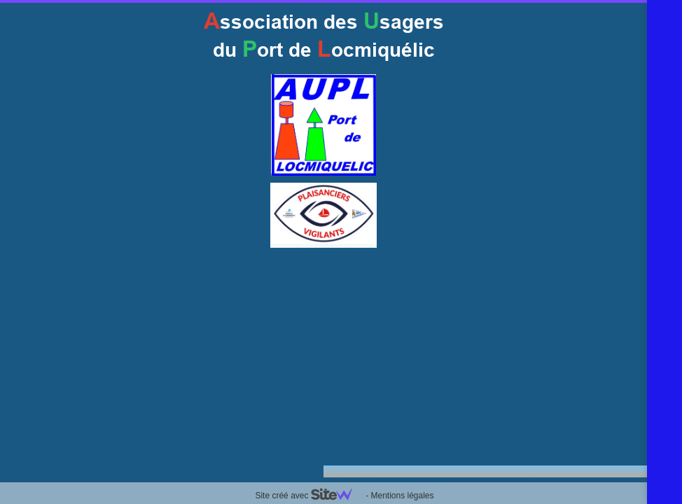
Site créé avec (309, 495)
